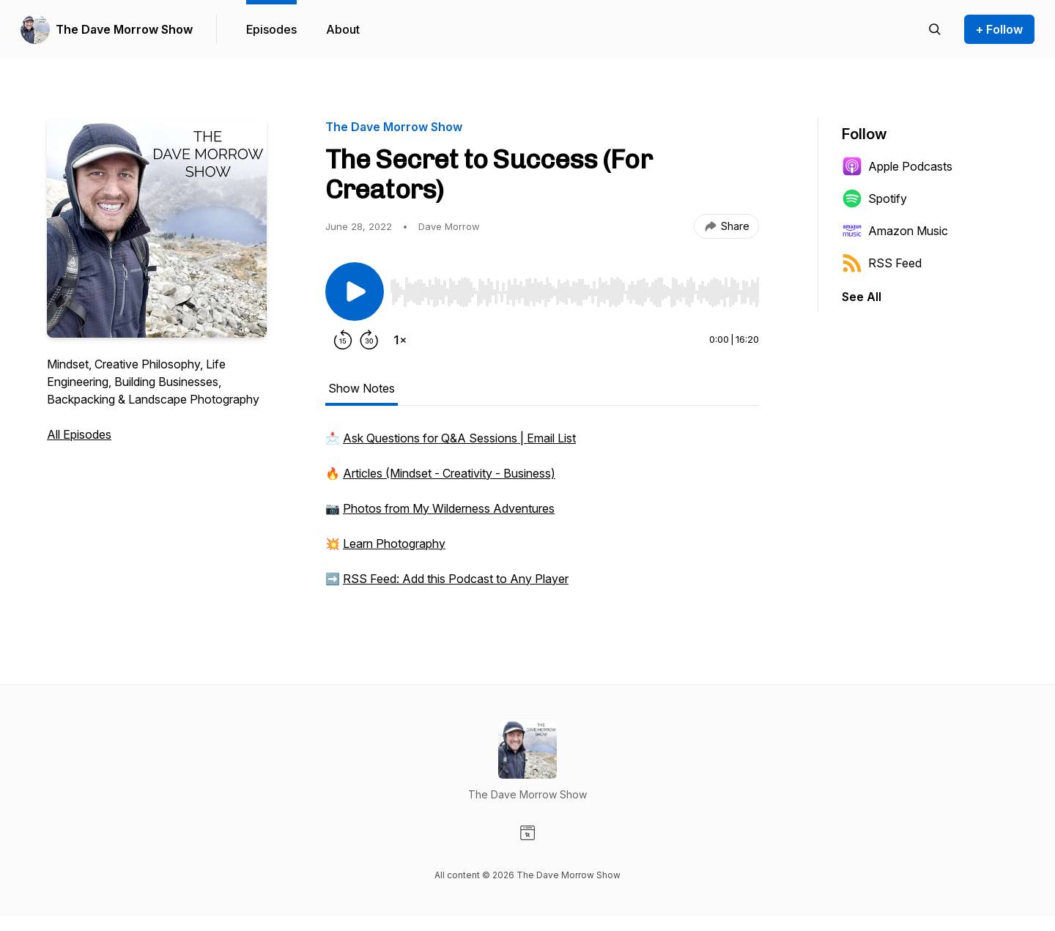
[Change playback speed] (400, 340)
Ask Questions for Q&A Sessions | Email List (459, 438)
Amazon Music (895, 230)
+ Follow (999, 29)
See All (861, 296)
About (343, 29)
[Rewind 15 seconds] (343, 340)
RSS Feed (882, 263)
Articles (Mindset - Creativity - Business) (449, 473)
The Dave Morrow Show (124, 29)
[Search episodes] (935, 29)
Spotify (874, 198)
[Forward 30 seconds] (369, 340)
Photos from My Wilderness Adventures (449, 508)
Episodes (271, 29)
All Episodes (79, 434)
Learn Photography (394, 543)
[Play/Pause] (354, 291)
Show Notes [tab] (361, 388)
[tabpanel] (542, 515)
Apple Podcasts (897, 166)
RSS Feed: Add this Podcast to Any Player (456, 578)
